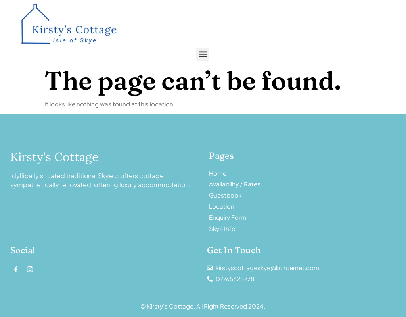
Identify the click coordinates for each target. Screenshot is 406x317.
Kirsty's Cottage (54, 156)
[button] (202, 54)
